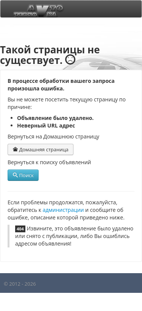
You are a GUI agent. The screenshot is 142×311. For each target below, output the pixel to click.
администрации (63, 209)
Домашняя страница (40, 149)
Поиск (23, 175)
